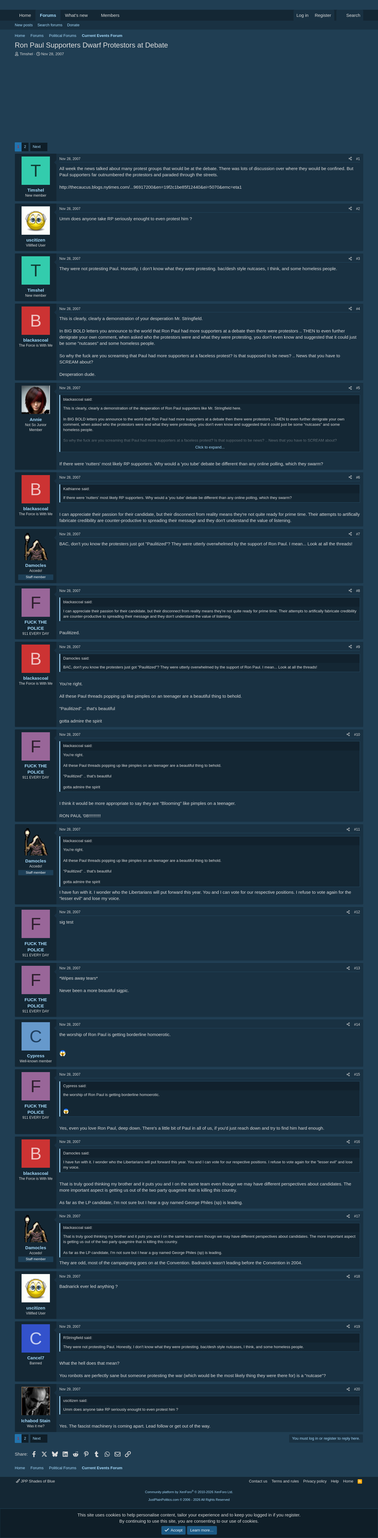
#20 (357, 1389)
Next (37, 146)
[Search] (349, 15)
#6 (358, 477)
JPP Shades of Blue (35, 1481)
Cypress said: (75, 1086)
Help (335, 1481)
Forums (48, 15)
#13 (357, 968)
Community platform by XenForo (189, 1492)
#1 (358, 159)
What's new (76, 15)
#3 (358, 259)
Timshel (26, 54)
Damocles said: (76, 658)
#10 (357, 735)
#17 (357, 1216)
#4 (358, 309)
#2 (358, 209)
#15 (357, 1074)
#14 (357, 1024)
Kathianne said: (76, 489)
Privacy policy (315, 1481)
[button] (92, 15)
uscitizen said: (75, 1400)
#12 (357, 912)
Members (110, 15)
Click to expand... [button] (210, 447)
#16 (357, 1142)
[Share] (350, 159)
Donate (73, 25)
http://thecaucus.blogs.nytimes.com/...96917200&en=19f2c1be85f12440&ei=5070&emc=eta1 (150, 187)
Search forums (50, 25)
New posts (24, 25)
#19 (357, 1327)
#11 (357, 829)
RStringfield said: (77, 1337)
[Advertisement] (189, 101)
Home (25, 15)
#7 (358, 534)
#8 (358, 591)
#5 (358, 388)
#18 (357, 1276)
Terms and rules (285, 1481)
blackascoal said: (77, 399)
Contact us (258, 1481)
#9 (358, 647)
